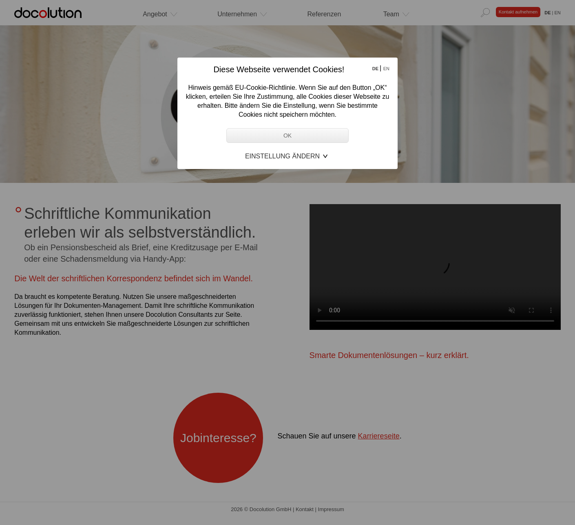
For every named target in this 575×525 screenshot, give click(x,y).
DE (376, 68)
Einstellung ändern (282, 156)
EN (386, 68)
